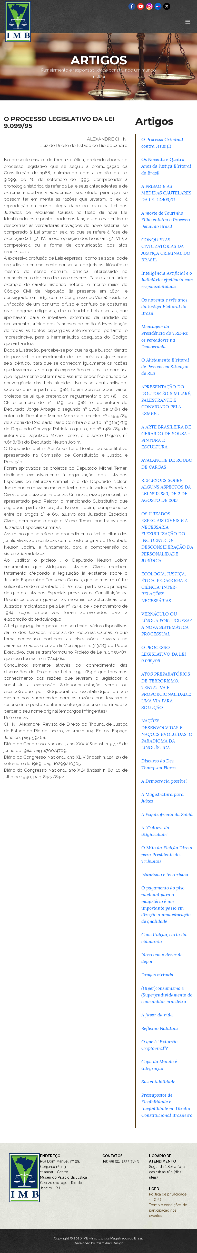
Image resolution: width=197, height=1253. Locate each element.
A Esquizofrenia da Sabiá (167, 814)
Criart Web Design (109, 1243)
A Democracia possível (164, 781)
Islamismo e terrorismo (164, 874)
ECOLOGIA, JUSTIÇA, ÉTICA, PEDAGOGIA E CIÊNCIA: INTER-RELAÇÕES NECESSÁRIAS (164, 587)
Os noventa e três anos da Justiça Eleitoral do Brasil (164, 306)
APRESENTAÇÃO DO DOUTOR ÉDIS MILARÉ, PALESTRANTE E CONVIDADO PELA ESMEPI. (166, 400)
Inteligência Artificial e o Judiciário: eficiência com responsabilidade (167, 279)
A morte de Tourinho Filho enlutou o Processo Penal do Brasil (165, 219)
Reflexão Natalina (159, 1028)
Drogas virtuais (157, 975)
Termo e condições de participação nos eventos (168, 1210)
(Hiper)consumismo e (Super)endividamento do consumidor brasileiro (166, 994)
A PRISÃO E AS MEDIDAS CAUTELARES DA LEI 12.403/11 (166, 192)
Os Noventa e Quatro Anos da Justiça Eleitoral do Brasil (166, 166)
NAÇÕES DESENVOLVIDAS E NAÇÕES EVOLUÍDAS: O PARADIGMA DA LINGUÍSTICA (166, 734)
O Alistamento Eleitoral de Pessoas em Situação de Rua (165, 366)
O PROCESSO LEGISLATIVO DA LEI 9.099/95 (163, 654)
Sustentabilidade (158, 1082)
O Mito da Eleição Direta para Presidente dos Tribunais (166, 854)
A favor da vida (157, 1015)
